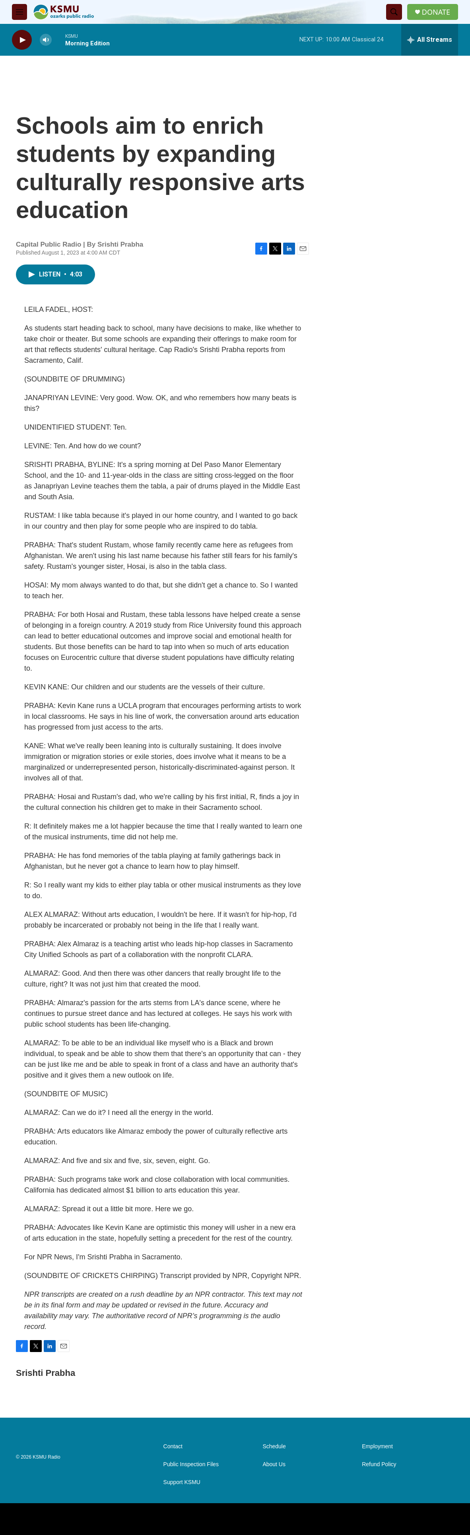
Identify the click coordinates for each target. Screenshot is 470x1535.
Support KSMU (181, 1482)
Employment (377, 1446)
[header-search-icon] (394, 12)
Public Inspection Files (191, 1464)
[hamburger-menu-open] (19, 12)
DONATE (436, 12)
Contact (173, 1446)
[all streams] (429, 40)
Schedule (273, 1446)
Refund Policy (379, 1464)
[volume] (45, 40)
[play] (22, 40)
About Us (273, 1464)
